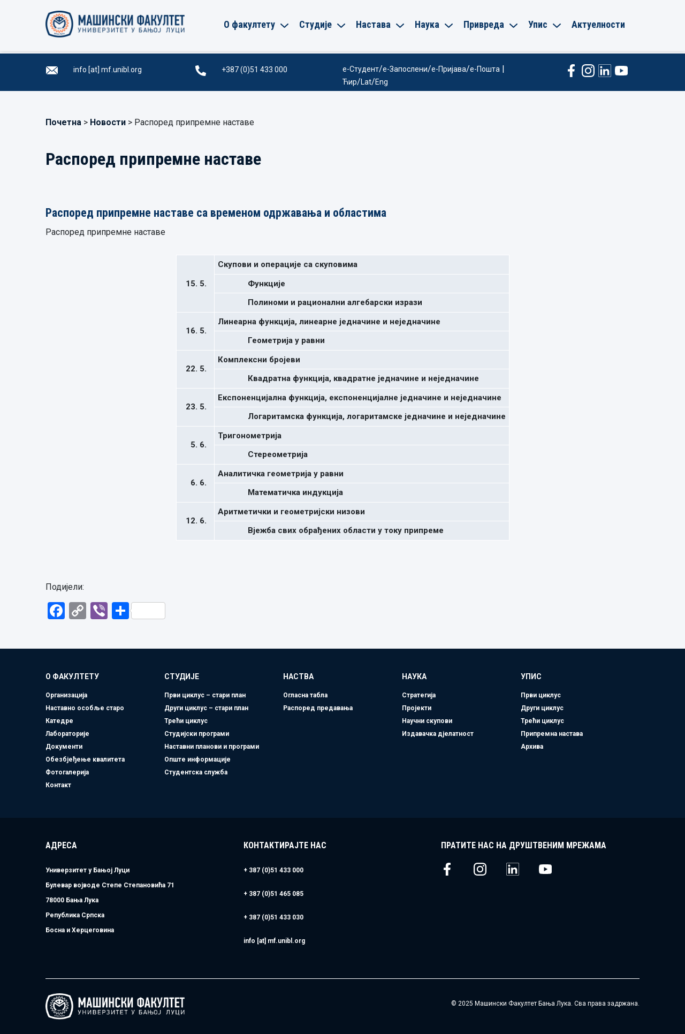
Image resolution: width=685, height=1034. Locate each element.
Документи (63, 746)
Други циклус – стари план (206, 708)
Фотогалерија (67, 772)
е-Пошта (485, 69)
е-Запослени (405, 69)
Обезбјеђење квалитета (85, 759)
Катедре (59, 721)
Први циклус (541, 695)
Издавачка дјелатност (438, 734)
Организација (66, 695)
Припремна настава (552, 734)
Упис (531, 676)
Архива (532, 746)
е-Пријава (448, 69)
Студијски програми (196, 734)
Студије (181, 676)
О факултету (72, 676)
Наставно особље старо (84, 708)
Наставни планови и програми (211, 746)
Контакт (58, 785)
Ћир (349, 82)
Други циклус (542, 708)
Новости (108, 122)
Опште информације (197, 759)
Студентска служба (195, 772)
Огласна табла (305, 695)
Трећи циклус (186, 721)
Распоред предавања (318, 708)
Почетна (63, 122)
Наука (414, 676)
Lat (366, 82)
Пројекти (416, 708)
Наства (298, 676)
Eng (381, 82)
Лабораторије (67, 734)
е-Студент (360, 69)
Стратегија (419, 695)
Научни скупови (427, 721)
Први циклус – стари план (205, 695)
